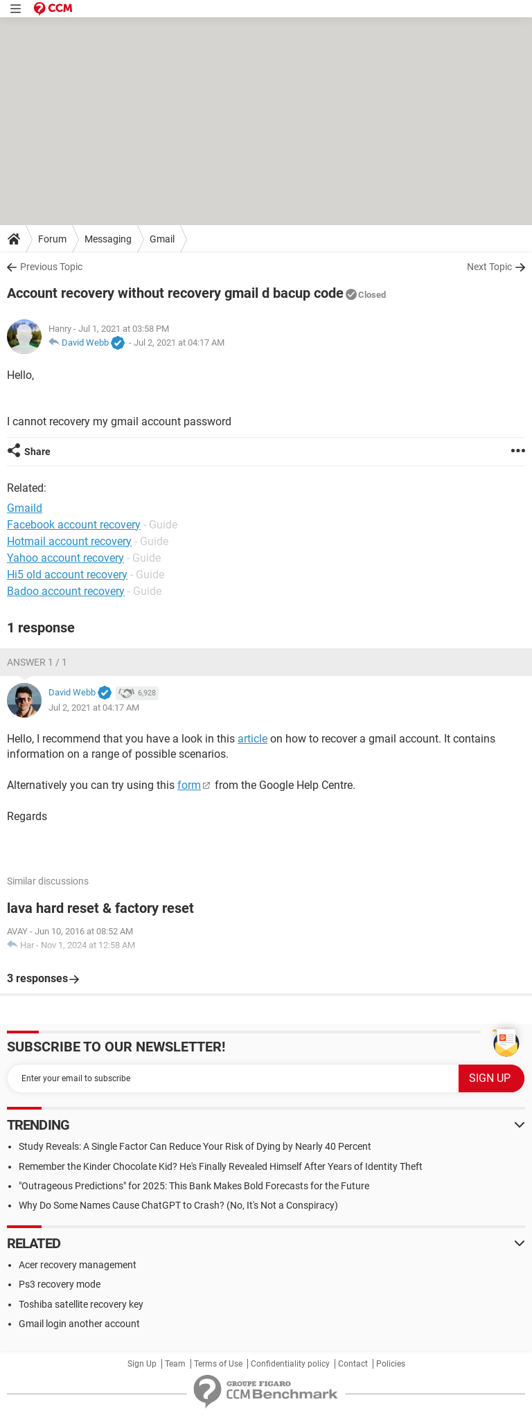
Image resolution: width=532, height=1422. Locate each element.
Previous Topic (51, 266)
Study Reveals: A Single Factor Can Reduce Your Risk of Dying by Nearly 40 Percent (195, 1146)
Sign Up (142, 1364)
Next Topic (489, 266)
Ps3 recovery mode (59, 1284)
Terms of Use (218, 1364)
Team (175, 1364)
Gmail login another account (79, 1323)
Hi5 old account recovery (67, 574)
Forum (52, 239)
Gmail (162, 239)
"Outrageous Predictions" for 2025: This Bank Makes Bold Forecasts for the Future (194, 1185)
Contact (353, 1364)
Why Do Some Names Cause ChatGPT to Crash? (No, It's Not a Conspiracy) (178, 1205)
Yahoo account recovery (65, 558)
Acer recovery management (77, 1264)
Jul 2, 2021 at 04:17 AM (179, 342)
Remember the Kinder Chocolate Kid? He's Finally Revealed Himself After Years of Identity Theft (221, 1166)
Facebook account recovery (74, 524)
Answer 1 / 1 (37, 662)
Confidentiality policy (290, 1364)
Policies (390, 1364)
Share (37, 451)
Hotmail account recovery (69, 541)
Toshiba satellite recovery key (81, 1304)
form (189, 785)
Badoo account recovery (66, 591)
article (252, 738)
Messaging (108, 239)
